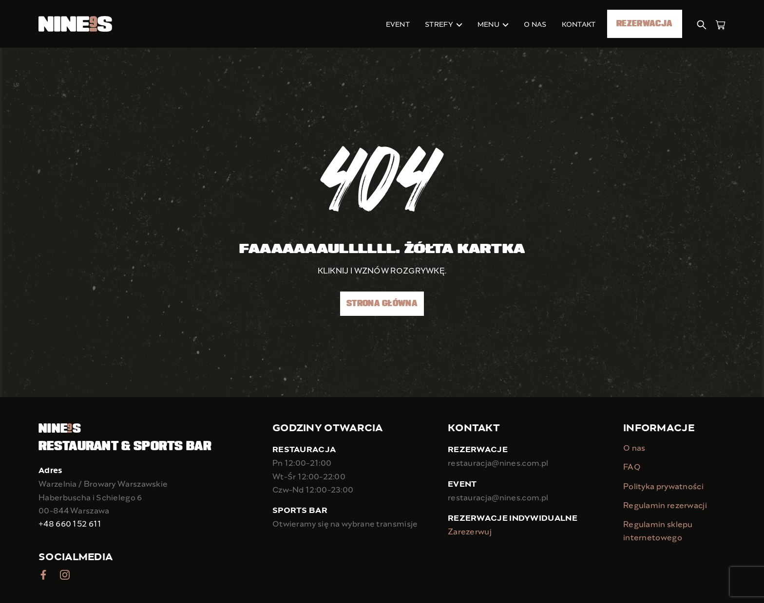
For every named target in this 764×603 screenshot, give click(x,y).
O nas (634, 447)
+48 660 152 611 (70, 523)
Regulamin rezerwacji (665, 505)
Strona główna (382, 304)
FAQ (632, 466)
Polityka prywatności (663, 486)
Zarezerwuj (470, 531)
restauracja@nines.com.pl (498, 462)
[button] (702, 23)
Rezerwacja (644, 24)
